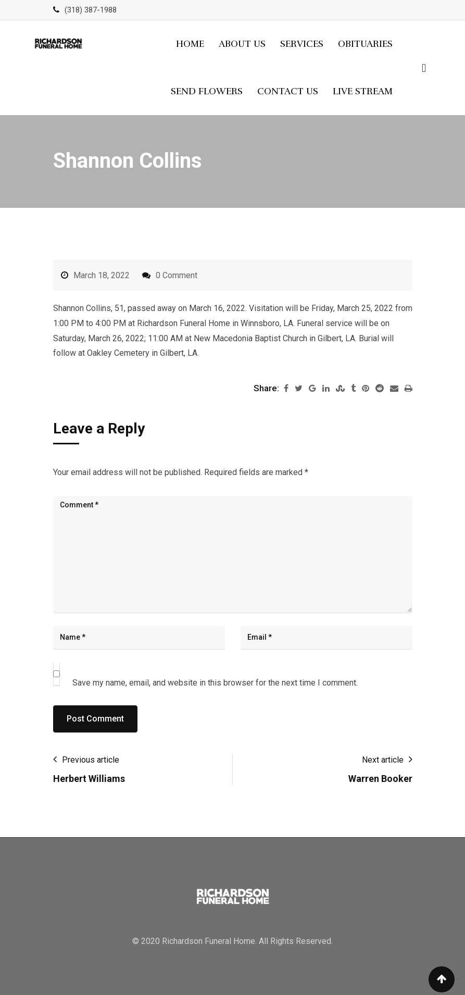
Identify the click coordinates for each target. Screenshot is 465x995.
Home (190, 43)
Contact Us (287, 91)
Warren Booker (380, 778)
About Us (242, 43)
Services (301, 43)
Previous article (90, 760)
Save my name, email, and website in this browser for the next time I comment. (215, 683)
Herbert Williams (89, 778)
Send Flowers (207, 91)
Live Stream (363, 91)
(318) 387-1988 (91, 10)
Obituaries (365, 43)
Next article (383, 760)
